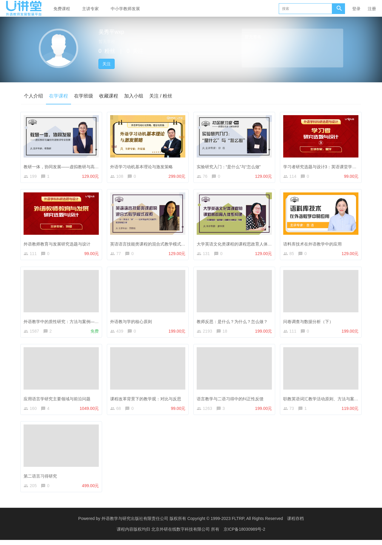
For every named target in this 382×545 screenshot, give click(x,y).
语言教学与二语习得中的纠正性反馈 (231, 401)
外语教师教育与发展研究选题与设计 (58, 243)
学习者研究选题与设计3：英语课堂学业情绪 (325, 165)
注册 (372, 8)
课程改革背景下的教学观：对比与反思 (146, 401)
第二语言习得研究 (41, 479)
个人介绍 (33, 95)
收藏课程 (108, 95)
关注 (106, 63)
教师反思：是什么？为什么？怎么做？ (233, 322)
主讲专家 (90, 8)
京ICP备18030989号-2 (244, 534)
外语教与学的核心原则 (132, 322)
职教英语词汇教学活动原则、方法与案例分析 (326, 401)
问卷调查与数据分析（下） (309, 322)
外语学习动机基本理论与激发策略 (142, 165)
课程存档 (295, 524)
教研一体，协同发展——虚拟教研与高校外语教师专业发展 (79, 165)
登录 (356, 8)
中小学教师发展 (125, 8)
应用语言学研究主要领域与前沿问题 (58, 401)
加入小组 (133, 95)
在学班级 (83, 95)
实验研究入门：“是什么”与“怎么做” (230, 165)
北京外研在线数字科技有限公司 (181, 534)
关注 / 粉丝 (160, 95)
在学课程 (58, 95)
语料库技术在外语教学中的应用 (313, 243)
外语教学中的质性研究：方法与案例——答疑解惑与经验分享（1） (86, 322)
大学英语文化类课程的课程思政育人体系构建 (239, 243)
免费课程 (61, 8)
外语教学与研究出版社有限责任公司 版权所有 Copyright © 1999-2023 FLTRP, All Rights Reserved (192, 524)
